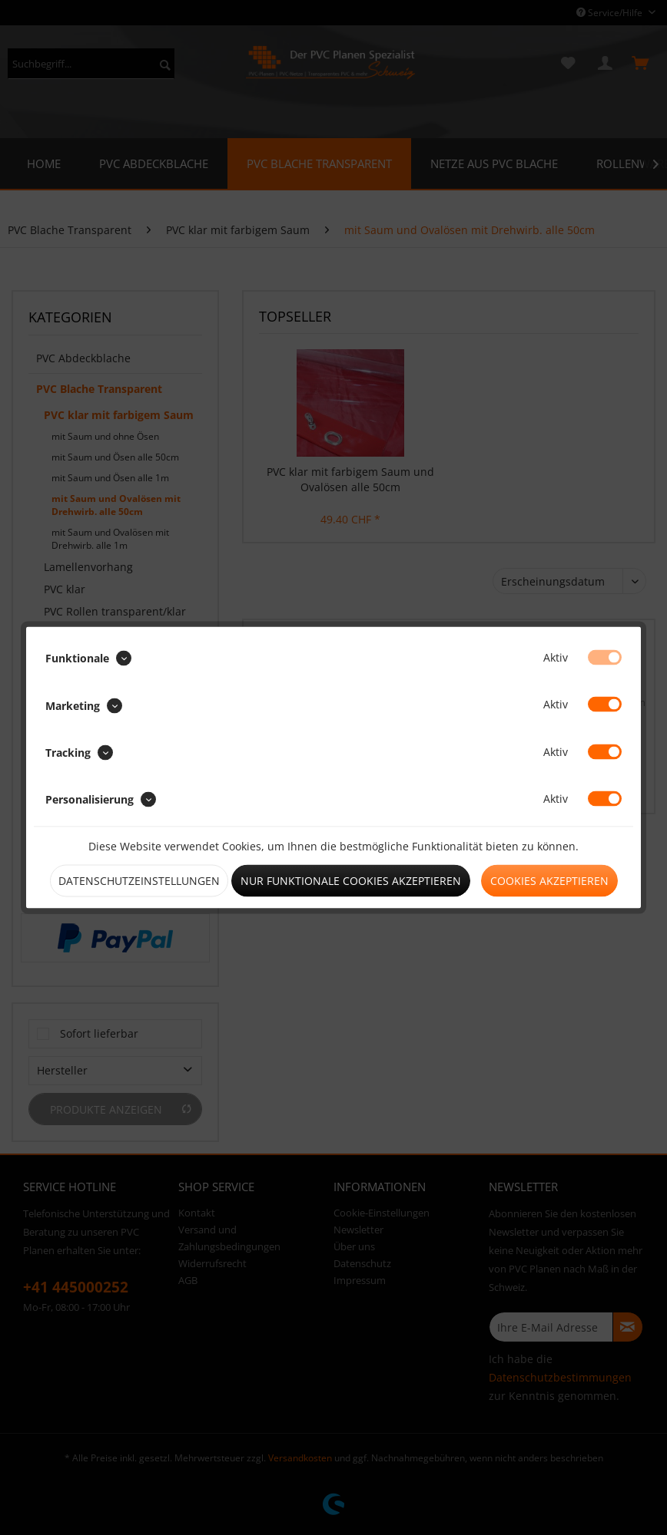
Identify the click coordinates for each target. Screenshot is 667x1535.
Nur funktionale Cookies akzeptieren (351, 880)
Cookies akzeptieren (549, 880)
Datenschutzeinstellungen (139, 880)
